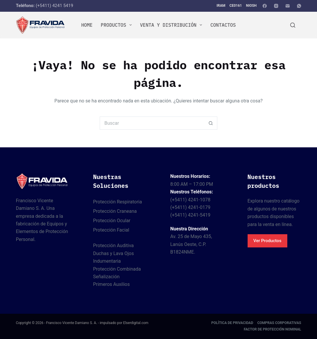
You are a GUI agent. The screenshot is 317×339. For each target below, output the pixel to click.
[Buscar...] (152, 123)
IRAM (221, 6)
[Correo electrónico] (288, 6)
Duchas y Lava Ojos (113, 253)
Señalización (106, 276)
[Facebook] (265, 6)
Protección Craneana (115, 211)
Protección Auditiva (113, 245)
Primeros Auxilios (111, 284)
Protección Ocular (111, 220)
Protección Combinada (117, 269)
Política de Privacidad (232, 323)
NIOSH (251, 6)
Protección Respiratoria (117, 202)
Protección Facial (111, 230)
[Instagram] (276, 6)
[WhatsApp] (299, 6)
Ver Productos (267, 240)
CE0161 (235, 6)
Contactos (223, 25)
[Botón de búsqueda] (210, 123)
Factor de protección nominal (272, 329)
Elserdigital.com (136, 323)
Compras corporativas (279, 323)
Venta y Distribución (172, 24)
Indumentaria (107, 261)
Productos (117, 24)
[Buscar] (292, 25)
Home (86, 25)
